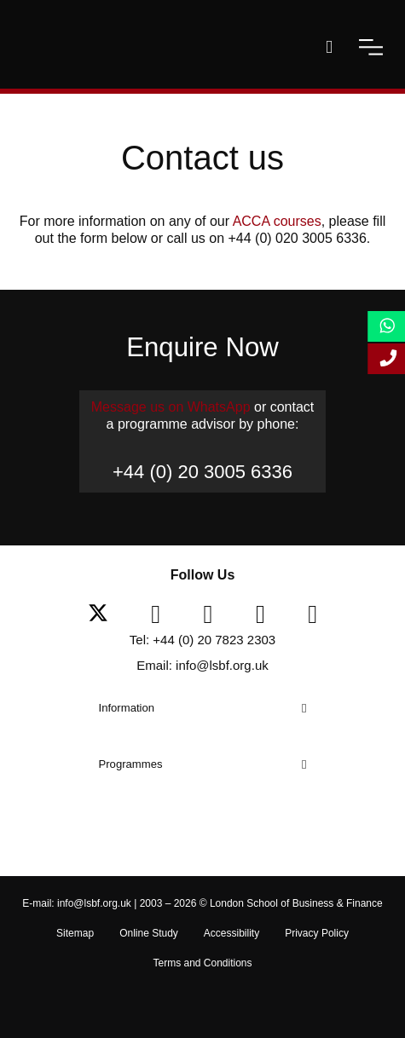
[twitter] (104, 614)
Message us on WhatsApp (171, 407)
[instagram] (312, 614)
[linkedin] (215, 614)
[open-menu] (371, 47)
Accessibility (231, 933)
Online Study (148, 933)
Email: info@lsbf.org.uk (202, 665)
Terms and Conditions (202, 963)
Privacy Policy (317, 933)
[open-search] (329, 47)
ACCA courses (277, 221)
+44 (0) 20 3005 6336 (202, 471)
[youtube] (267, 614)
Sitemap (75, 933)
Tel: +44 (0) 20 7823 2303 (202, 639)
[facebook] (162, 614)
